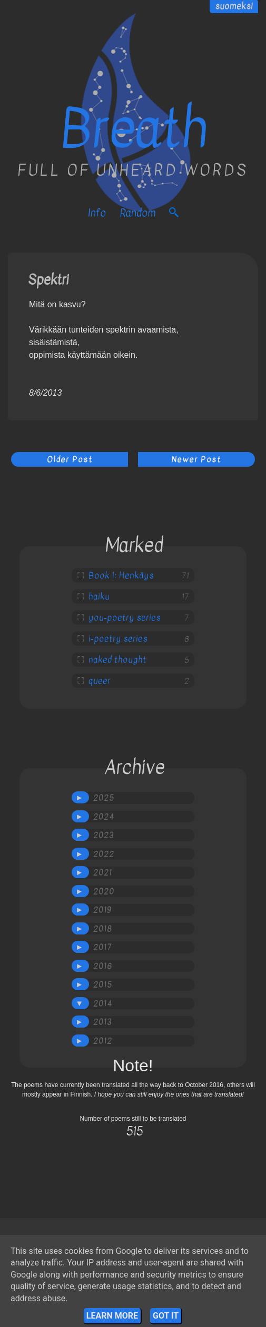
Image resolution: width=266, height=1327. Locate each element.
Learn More (112, 1316)
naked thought (117, 660)
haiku (99, 596)
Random (137, 212)
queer (99, 681)
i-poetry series (117, 638)
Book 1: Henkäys (121, 575)
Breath (133, 129)
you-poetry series (124, 617)
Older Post (70, 459)
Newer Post (196, 459)
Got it (166, 1316)
